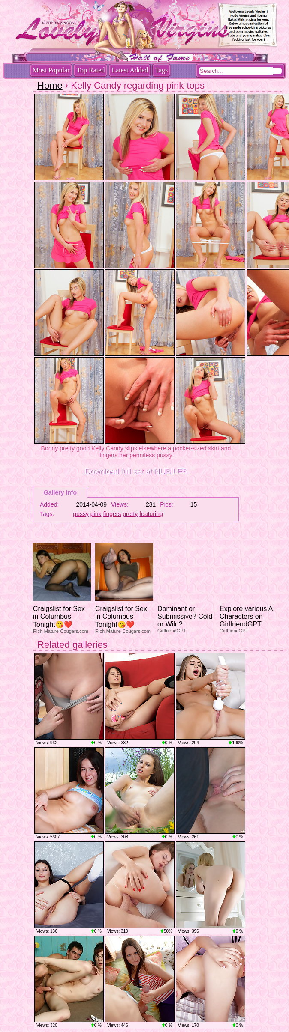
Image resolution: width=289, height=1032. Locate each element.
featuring (151, 513)
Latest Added (129, 70)
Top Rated (90, 70)
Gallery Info (60, 492)
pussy (81, 513)
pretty (130, 513)
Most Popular (51, 70)
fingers (112, 513)
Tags (161, 70)
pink (96, 513)
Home (50, 85)
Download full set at (135, 471)
